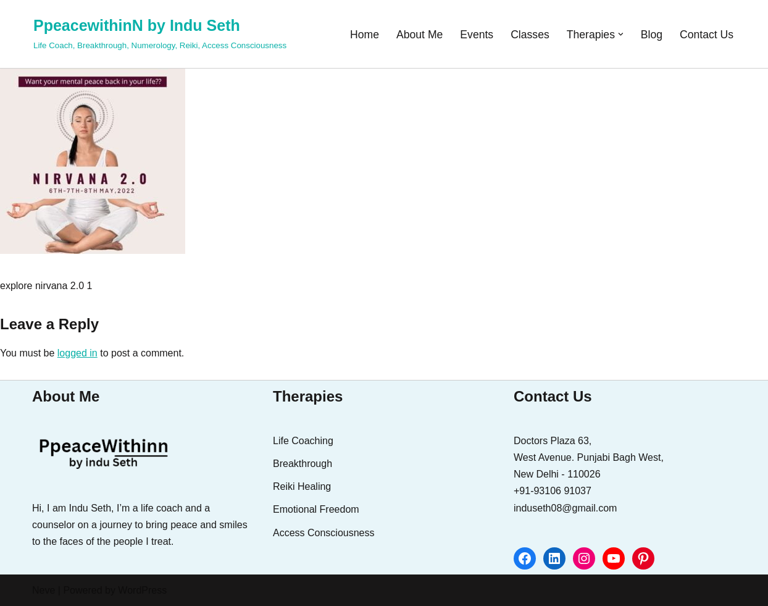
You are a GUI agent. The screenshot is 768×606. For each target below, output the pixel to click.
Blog (651, 34)
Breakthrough (302, 463)
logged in (77, 353)
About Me (419, 34)
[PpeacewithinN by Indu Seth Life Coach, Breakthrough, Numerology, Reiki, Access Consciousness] (159, 32)
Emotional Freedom (316, 509)
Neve (43, 590)
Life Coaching (303, 441)
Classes (530, 34)
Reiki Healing (302, 486)
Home (364, 34)
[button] (621, 34)
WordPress (142, 590)
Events (476, 34)
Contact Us (706, 34)
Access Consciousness (324, 533)
